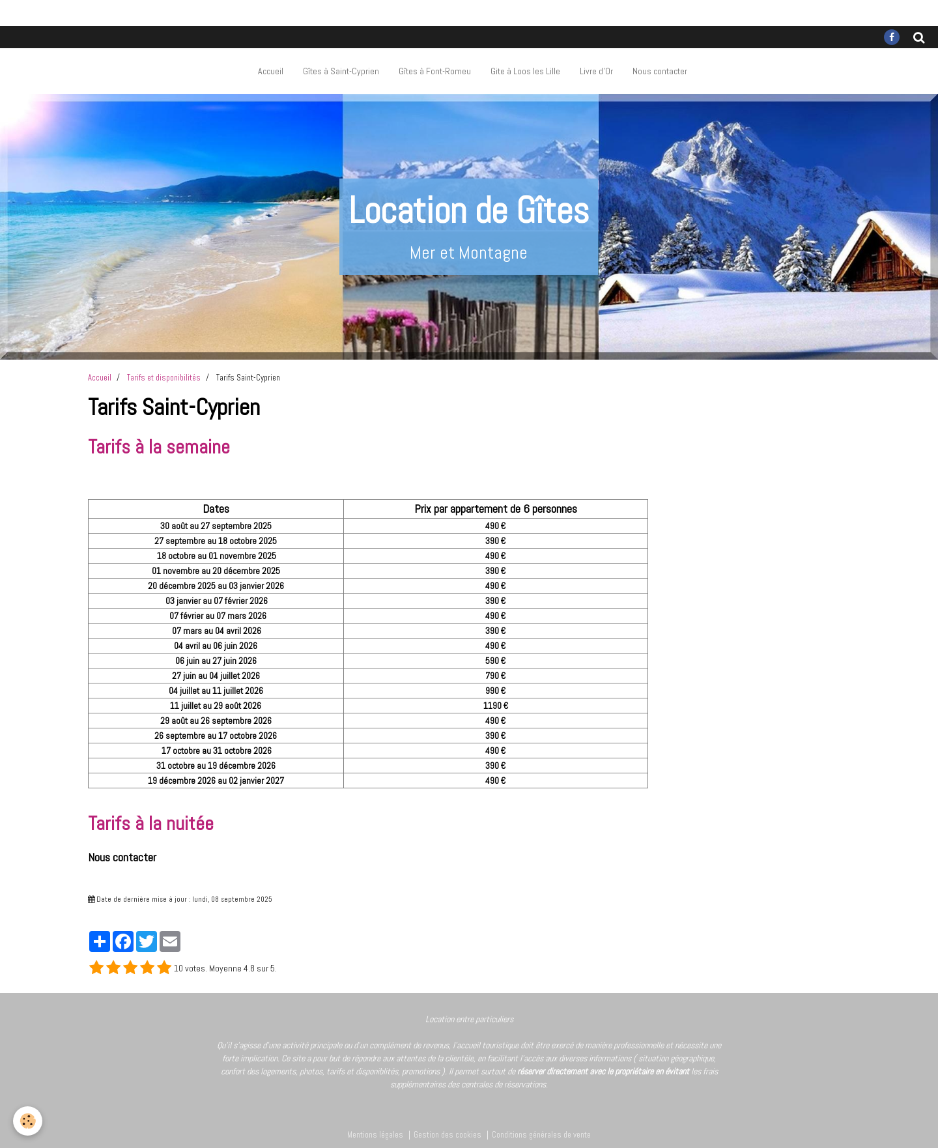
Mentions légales (375, 1135)
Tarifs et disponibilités (164, 378)
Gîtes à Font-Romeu (435, 71)
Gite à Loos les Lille (525, 71)
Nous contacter (659, 71)
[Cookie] (27, 1121)
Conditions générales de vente (541, 1135)
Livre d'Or (596, 71)
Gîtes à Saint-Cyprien (341, 71)
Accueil (270, 71)
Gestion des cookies (447, 1135)
